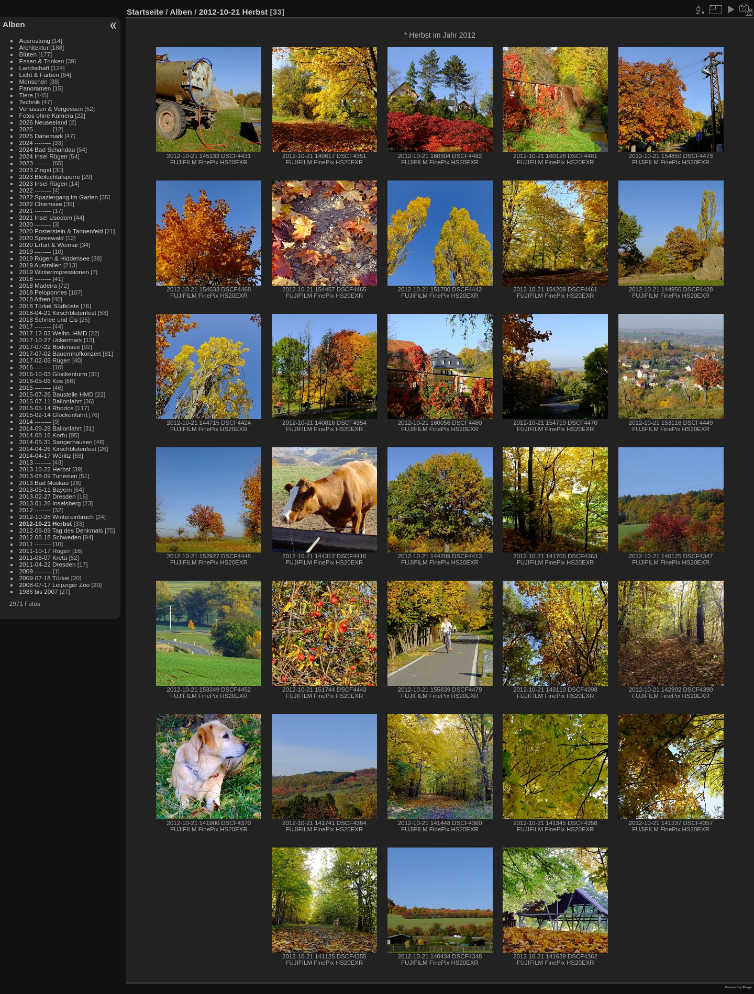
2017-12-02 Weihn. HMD (53, 333)
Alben (14, 24)
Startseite (145, 11)
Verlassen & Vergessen (51, 108)
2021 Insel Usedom (45, 217)
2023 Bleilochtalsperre (49, 176)
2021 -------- (35, 210)
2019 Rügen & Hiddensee (54, 258)
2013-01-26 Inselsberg (50, 503)
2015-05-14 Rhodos (46, 407)
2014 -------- (35, 421)
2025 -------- (35, 129)
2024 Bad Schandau (47, 149)
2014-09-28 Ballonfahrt (50, 428)
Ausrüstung (35, 40)
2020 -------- (35, 224)
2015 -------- (35, 387)
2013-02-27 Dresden (47, 496)
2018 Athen (35, 299)
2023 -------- (35, 163)
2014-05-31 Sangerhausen (56, 441)
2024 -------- (35, 142)
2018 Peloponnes (43, 292)
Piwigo (747, 987)
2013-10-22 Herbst (45, 469)
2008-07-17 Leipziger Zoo (54, 584)
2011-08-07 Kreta (43, 557)
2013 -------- (35, 462)
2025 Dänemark (41, 135)
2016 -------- (35, 367)
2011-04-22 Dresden (47, 564)
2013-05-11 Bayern (45, 489)
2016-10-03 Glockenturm (53, 373)
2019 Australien (40, 265)
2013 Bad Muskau (44, 482)
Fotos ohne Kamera (46, 115)
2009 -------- (35, 571)
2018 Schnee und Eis (48, 319)
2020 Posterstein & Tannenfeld (61, 231)
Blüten (28, 54)
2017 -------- (35, 326)
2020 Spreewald (41, 237)
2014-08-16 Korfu (43, 435)
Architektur (34, 47)
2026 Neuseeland (43, 122)
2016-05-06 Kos (41, 380)
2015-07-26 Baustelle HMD (56, 394)
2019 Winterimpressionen (54, 271)
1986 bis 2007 (38, 591)
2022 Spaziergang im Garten (58, 197)
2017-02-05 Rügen (45, 360)
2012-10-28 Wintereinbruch (56, 516)
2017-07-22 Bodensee (49, 346)
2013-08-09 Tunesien (48, 475)
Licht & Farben (39, 74)
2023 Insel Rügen (43, 183)
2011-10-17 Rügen (45, 550)
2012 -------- (35, 509)
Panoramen (35, 88)
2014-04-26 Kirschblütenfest (57, 448)
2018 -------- (35, 278)
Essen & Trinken (41, 61)
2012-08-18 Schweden (50, 537)
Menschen (33, 81)
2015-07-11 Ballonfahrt (50, 401)
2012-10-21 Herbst (45, 523)
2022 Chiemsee (40, 203)
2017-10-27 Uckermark (50, 339)
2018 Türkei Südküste (49, 305)
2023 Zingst (35, 169)
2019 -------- (35, 251)
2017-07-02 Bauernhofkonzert (60, 353)
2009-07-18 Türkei (44, 577)
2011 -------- (35, 543)
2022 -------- (35, 190)
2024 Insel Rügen (43, 156)
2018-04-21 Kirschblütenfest (57, 312)
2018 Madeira (38, 285)
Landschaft (34, 67)
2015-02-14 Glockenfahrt (53, 414)
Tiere (26, 95)
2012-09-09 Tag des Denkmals (61, 530)
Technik (29, 101)
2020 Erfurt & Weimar (49, 244)
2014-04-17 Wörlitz (45, 455)
